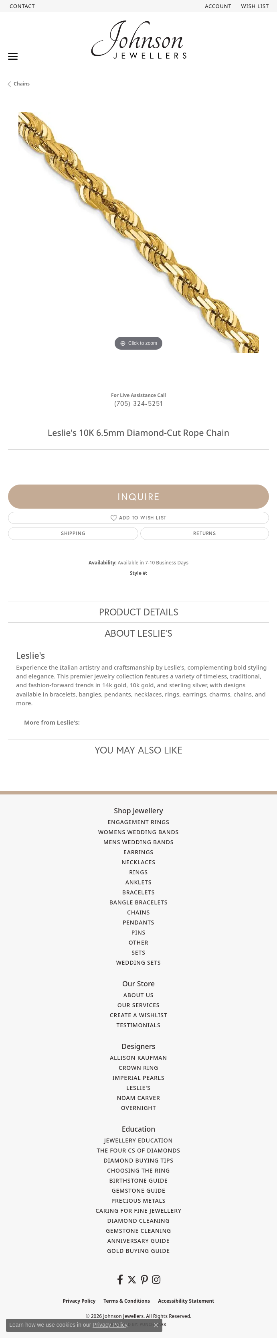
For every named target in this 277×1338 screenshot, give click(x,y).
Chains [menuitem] (138, 912)
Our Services (138, 1005)
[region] (138, 242)
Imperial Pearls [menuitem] (139, 1077)
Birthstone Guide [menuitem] (138, 1180)
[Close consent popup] (156, 1325)
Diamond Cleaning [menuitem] (138, 1220)
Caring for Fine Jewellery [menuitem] (138, 1210)
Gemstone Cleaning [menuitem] (138, 1230)
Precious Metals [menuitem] (138, 1200)
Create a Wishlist (139, 1015)
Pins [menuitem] (138, 932)
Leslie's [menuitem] (138, 1088)
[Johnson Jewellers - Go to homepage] (139, 39)
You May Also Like (138, 749)
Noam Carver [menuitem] (138, 1098)
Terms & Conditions (126, 1300)
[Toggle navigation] (13, 56)
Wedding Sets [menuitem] (138, 962)
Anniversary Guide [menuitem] (138, 1240)
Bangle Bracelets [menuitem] (138, 902)
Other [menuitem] (139, 942)
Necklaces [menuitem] (138, 862)
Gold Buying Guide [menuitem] (138, 1251)
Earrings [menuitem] (138, 852)
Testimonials (139, 1025)
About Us (138, 995)
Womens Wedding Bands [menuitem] (138, 832)
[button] (217, 6)
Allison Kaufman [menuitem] (138, 1057)
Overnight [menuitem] (138, 1108)
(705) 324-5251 (138, 403)
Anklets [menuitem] (138, 882)
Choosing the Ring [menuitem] (138, 1170)
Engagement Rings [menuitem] (138, 822)
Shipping (73, 533)
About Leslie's (138, 633)
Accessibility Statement (186, 1300)
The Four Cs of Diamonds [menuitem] (138, 1150)
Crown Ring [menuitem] (138, 1067)
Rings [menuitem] (138, 872)
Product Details (138, 611)
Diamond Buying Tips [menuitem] (138, 1160)
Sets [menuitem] (138, 952)
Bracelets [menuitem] (138, 892)
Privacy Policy (79, 1300)
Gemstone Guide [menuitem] (138, 1190)
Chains (22, 83)
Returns (204, 533)
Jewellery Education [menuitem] (138, 1140)
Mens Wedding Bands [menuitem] (138, 842)
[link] (21, 6)
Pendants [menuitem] (138, 922)
